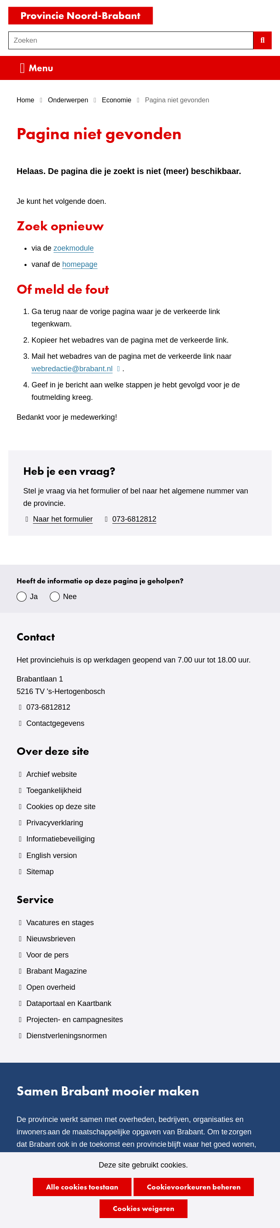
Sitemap (40, 872)
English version (51, 855)
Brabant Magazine (56, 971)
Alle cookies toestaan (82, 1187)
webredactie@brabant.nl (77, 369)
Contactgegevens (55, 723)
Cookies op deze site (60, 807)
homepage (79, 264)
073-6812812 (134, 519)
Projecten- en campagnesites (74, 1019)
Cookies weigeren (143, 1208)
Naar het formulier (63, 519)
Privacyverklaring (54, 823)
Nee (70, 596)
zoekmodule (74, 248)
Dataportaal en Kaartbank (68, 1003)
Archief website (51, 774)
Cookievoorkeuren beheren (194, 1187)
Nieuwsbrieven (50, 939)
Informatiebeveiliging (60, 839)
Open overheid (50, 987)
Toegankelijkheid (53, 790)
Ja (34, 596)
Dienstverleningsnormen (66, 1036)
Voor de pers (47, 955)
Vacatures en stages (60, 923)
